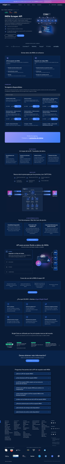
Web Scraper (10, 9)
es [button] (49, 4)
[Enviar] (59, 95)
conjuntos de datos (36, 138)
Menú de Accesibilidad (8, 461)
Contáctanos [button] (60, 4)
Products (5, 9)
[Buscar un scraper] (32, 95)
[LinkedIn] (51, 423)
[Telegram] (55, 434)
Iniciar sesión (54, 4)
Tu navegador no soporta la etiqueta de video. (32, 199)
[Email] (53, 434)
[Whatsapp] (51, 434)
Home (2, 9)
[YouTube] (53, 423)
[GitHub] (55, 423)
